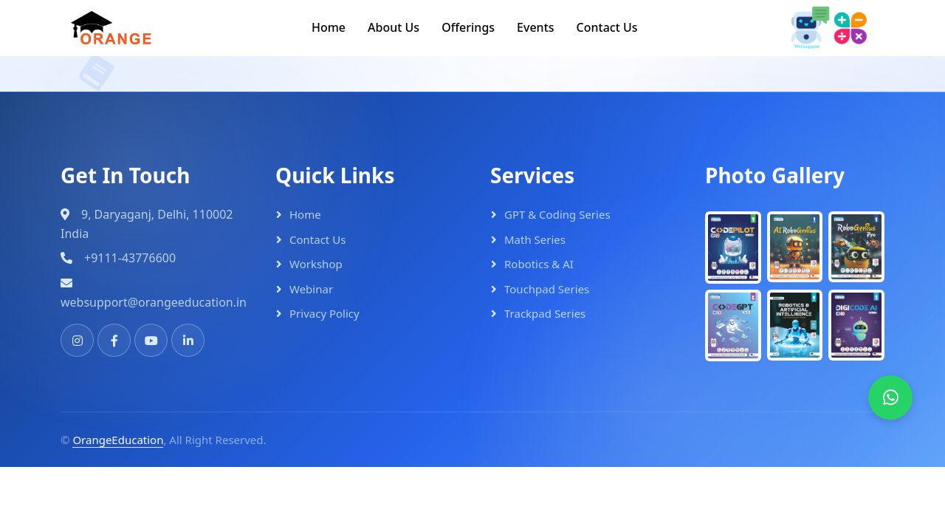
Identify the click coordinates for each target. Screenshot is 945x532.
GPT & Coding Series (557, 214)
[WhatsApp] (890, 397)
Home (329, 27)
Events (535, 27)
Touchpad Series (546, 289)
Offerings (468, 27)
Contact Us (607, 27)
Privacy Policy (324, 313)
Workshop (316, 263)
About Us (393, 27)
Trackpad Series (544, 313)
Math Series (535, 239)
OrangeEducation (117, 439)
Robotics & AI (539, 263)
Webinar (311, 289)
